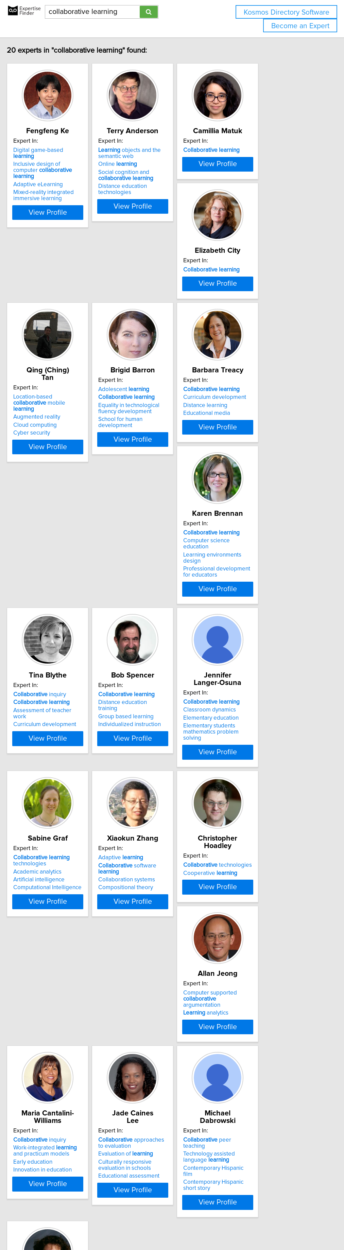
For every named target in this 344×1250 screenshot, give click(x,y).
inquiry (255, 484)
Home (215, 1225)
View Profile (68, 207)
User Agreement (263, 1225)
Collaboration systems (53, 826)
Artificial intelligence (255, 669)
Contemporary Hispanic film (264, 995)
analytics (252, 824)
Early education (45, 995)
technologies (257, 650)
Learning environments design (165, 500)
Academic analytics (253, 661)
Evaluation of (154, 987)
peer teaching (264, 973)
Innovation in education (54, 1003)
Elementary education (155, 663)
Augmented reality (150, 335)
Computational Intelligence (263, 677)
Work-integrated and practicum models (62, 984)
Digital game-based (61, 158)
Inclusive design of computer (61, 168)
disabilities (50, 1144)
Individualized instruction (56, 671)
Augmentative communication (63, 1152)
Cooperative (154, 818)
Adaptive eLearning (50, 180)
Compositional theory (52, 834)
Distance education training (59, 655)
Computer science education (164, 492)
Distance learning (47, 500)
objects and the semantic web (158, 161)
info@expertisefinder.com (177, 1225)
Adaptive (47, 810)
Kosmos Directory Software (286, 12)
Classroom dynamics (153, 655)
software (65, 818)
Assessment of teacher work (265, 500)
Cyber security (145, 351)
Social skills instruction (53, 1160)
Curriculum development (56, 492)
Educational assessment (158, 1009)
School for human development (269, 351)
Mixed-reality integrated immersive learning (55, 190)
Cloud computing (149, 343)
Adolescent (254, 321)
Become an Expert (300, 26)
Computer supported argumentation (265, 813)
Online (146, 172)
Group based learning (53, 663)
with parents (59, 1136)
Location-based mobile (164, 324)
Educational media (48, 508)
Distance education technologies (168, 194)
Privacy (233, 1225)
